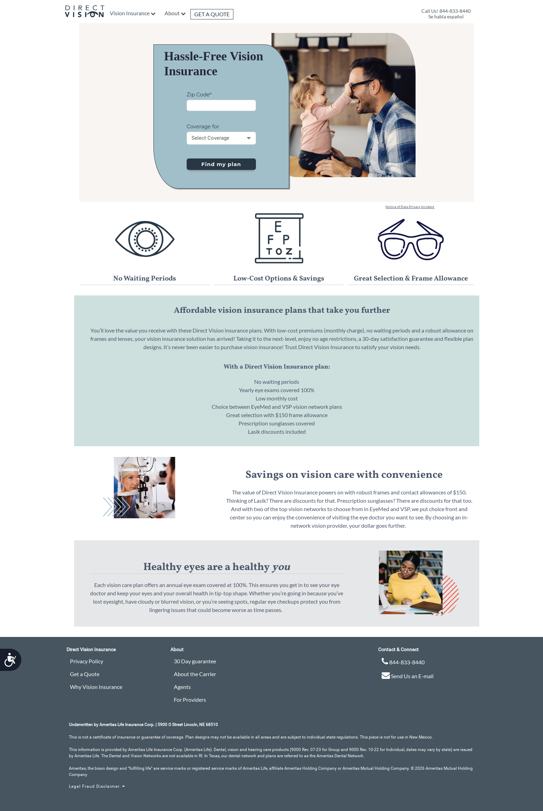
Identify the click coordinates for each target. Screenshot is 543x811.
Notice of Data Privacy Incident (409, 207)
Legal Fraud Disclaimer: (97, 786)
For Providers (190, 699)
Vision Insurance (130, 13)
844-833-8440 (403, 661)
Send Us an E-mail (408, 675)
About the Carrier (195, 674)
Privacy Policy (86, 661)
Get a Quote (212, 14)
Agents (182, 686)
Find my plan (221, 164)
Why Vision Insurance (96, 686)
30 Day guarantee (195, 661)
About (172, 13)
